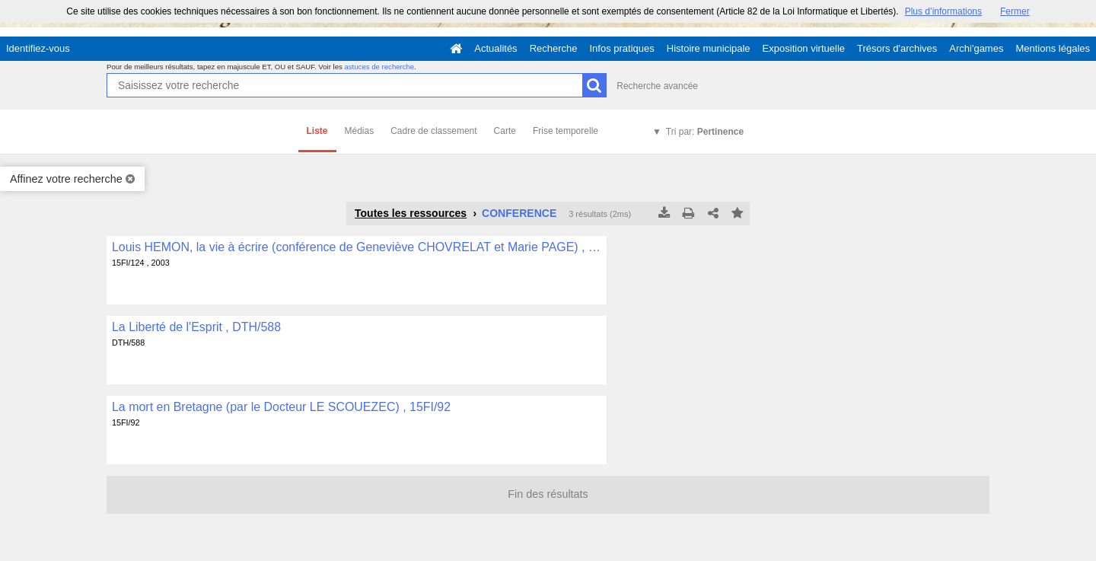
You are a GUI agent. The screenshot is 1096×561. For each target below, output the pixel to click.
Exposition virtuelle (804, 48)
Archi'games (976, 48)
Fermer (1015, 11)
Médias (359, 131)
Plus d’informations (943, 11)
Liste (317, 131)
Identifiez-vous (38, 48)
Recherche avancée (657, 86)
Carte (505, 131)
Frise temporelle (565, 131)
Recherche (554, 48)
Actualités (495, 48)
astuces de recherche (379, 66)
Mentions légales (1052, 48)
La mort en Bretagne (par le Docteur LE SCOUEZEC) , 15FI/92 (281, 406)
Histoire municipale (708, 48)
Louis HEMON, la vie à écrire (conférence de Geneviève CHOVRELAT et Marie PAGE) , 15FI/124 (356, 247)
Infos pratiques (622, 48)
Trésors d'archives (897, 48)
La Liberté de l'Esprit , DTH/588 (196, 326)
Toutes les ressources (411, 213)
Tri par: (705, 131)
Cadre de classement (433, 131)
